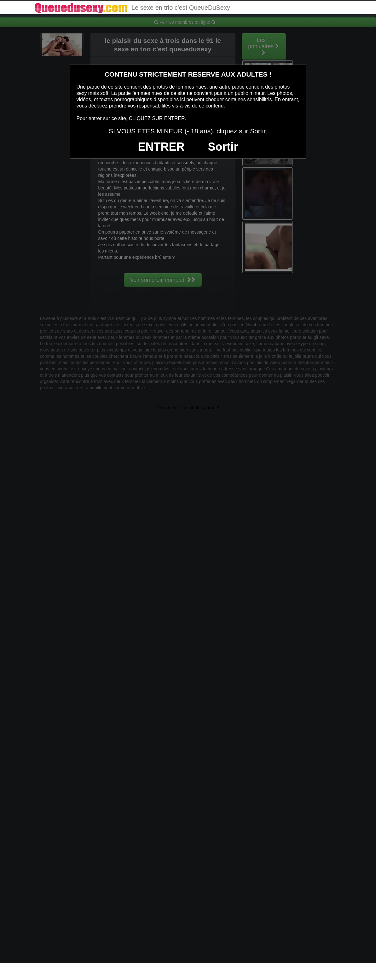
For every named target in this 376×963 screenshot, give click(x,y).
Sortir (223, 146)
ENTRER (161, 146)
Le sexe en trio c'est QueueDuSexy (132, 7)
